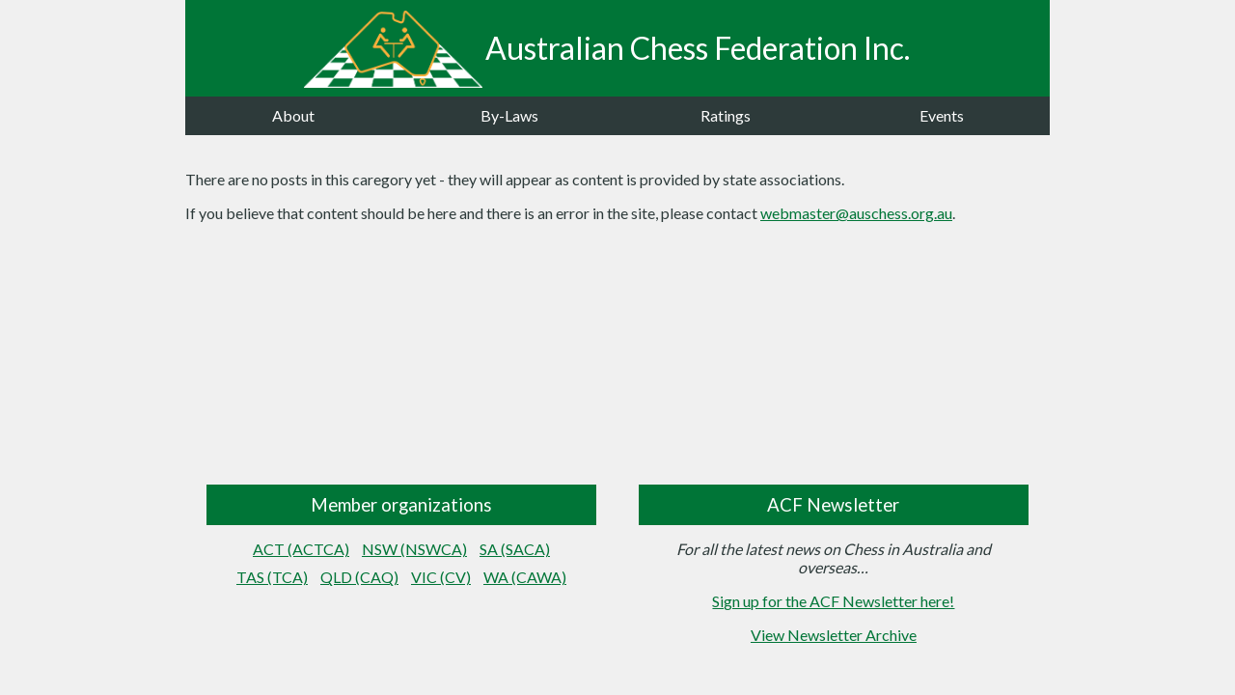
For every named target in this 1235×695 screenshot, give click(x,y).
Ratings (725, 115)
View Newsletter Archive (834, 635)
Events (941, 115)
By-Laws (509, 115)
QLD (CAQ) (359, 577)
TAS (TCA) (272, 577)
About (293, 115)
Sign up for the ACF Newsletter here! (833, 601)
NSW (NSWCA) (414, 549)
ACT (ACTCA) (301, 549)
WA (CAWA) (524, 577)
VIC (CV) (441, 577)
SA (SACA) (515, 549)
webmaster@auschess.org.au (856, 213)
